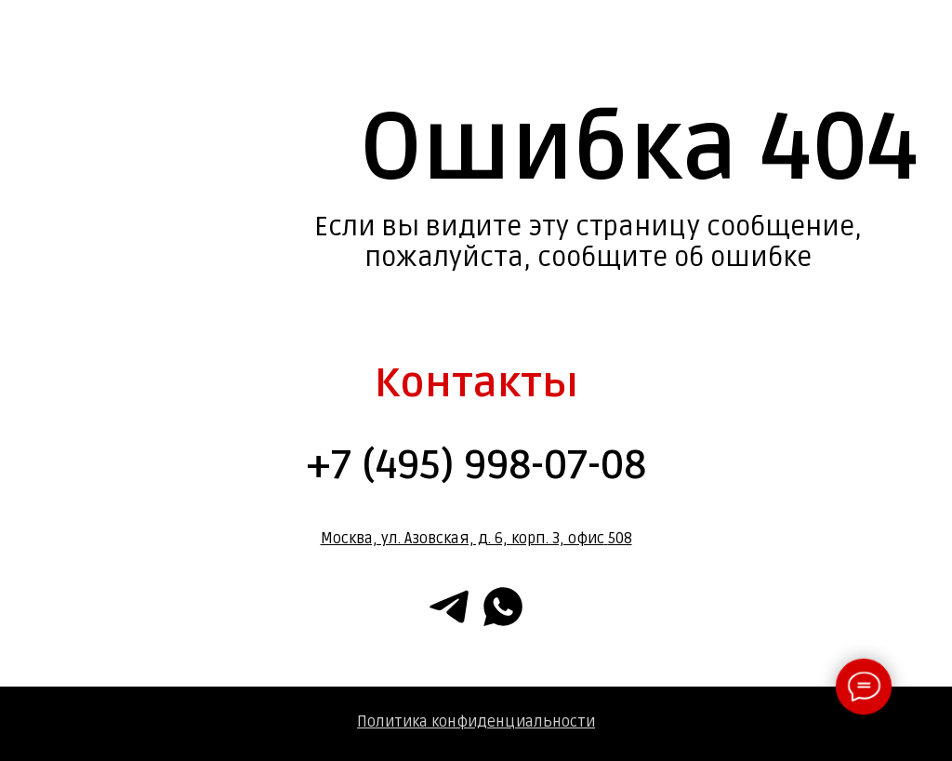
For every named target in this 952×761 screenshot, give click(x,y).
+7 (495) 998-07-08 (476, 465)
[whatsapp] (503, 606)
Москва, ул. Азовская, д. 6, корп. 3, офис (462, 538)
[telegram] (449, 606)
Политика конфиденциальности (476, 722)
